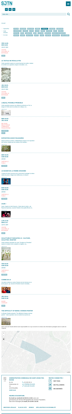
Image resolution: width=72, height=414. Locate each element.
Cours (37, 31)
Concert (52, 28)
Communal (45, 28)
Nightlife (47, 33)
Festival (16, 33)
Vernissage (55, 35)
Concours (60, 28)
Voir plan (12, 390)
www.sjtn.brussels (29, 386)
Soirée (22, 35)
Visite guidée (65, 35)
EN (14, 9)
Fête (22, 33)
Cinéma (37, 28)
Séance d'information (58, 33)
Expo (55, 31)
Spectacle (29, 35)
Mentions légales (9, 407)
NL (10, 9)
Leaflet (68, 372)
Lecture (40, 33)
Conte (31, 31)
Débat (43, 31)
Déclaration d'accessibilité (46, 407)
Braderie (23, 28)
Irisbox (31, 407)
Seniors (16, 35)
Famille (61, 31)
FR (6, 9)
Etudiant (49, 31)
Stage (42, 35)
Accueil (3, 23)
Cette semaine (5, 31)
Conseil (25, 31)
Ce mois (5, 35)
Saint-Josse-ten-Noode (9, 3)
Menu (67, 3)
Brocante (30, 28)
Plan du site (22, 407)
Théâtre (48, 35)
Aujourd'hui (6, 28)
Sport (36, 35)
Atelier (16, 28)
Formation (28, 33)
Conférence (17, 31)
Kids (35, 33)
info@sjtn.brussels (29, 384)
